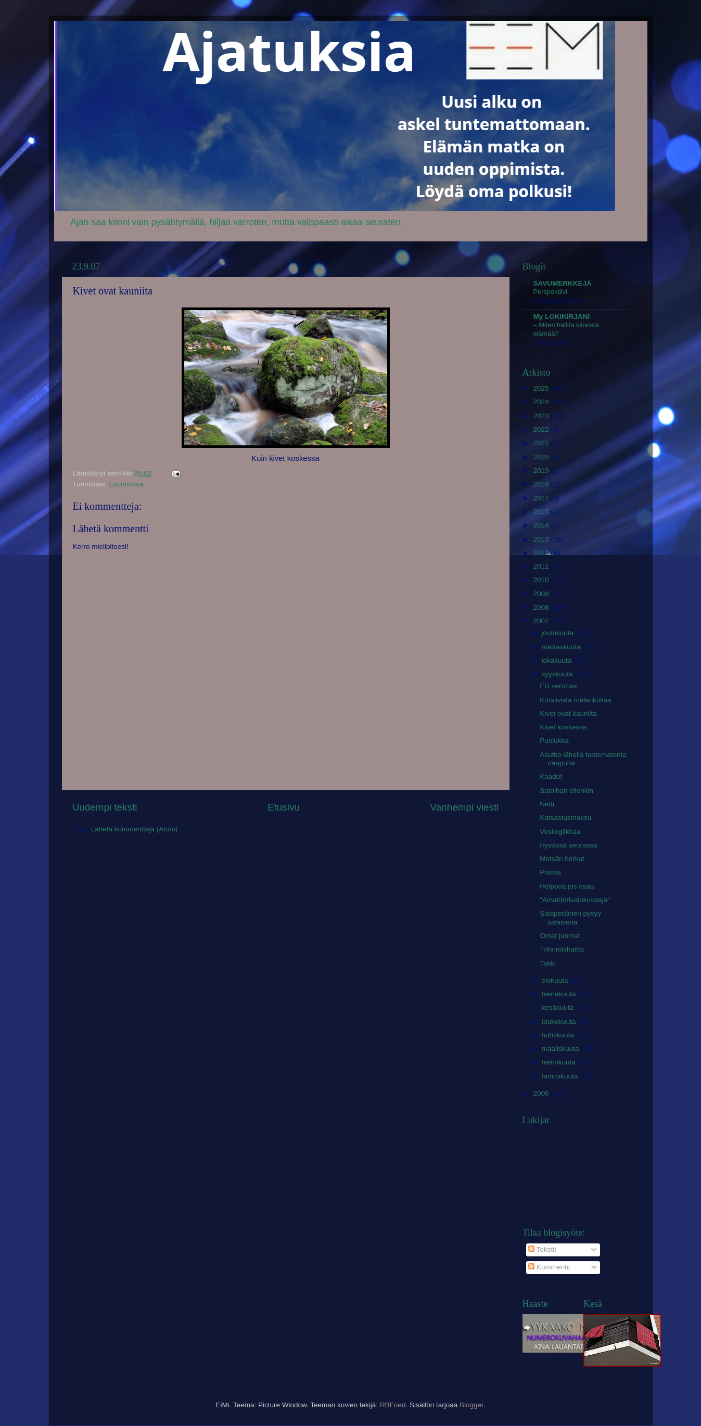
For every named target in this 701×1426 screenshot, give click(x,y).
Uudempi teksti (104, 807)
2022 (542, 429)
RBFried (393, 1405)
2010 (542, 580)
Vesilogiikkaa (560, 832)
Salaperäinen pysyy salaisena (570, 917)
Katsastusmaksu (565, 817)
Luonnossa (126, 484)
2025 (542, 388)
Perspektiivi (550, 292)
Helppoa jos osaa (567, 886)
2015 (542, 512)
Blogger (471, 1405)
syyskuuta (558, 674)
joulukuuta (559, 633)
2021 (542, 443)
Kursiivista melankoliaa (575, 700)
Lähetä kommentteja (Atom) (134, 829)
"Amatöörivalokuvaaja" (575, 900)
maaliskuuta (561, 1048)
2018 (542, 484)
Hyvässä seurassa (568, 845)
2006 (542, 1093)
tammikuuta (561, 1076)
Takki (548, 963)
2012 (542, 553)
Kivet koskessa (563, 727)
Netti (547, 804)
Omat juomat (560, 936)
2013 (542, 539)
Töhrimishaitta (562, 949)
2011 (542, 566)
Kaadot (551, 776)
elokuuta (556, 980)
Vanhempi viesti (464, 807)
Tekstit (542, 1249)
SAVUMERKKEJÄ (562, 283)
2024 (542, 402)
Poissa (550, 872)
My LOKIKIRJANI (561, 316)
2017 (542, 498)
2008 (542, 607)
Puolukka (554, 740)
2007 (542, 621)
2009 (542, 594)
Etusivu (283, 807)
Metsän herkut (562, 859)
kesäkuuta (559, 1007)
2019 (542, 470)
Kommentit (549, 1267)
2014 (542, 525)
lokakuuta (558, 660)
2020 (542, 457)
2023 (542, 416)
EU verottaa (558, 686)
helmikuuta (560, 1062)
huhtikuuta (559, 1035)
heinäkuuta (560, 994)
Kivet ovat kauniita (568, 713)
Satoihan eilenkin (566, 790)
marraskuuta (562, 647)
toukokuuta (560, 1021)
